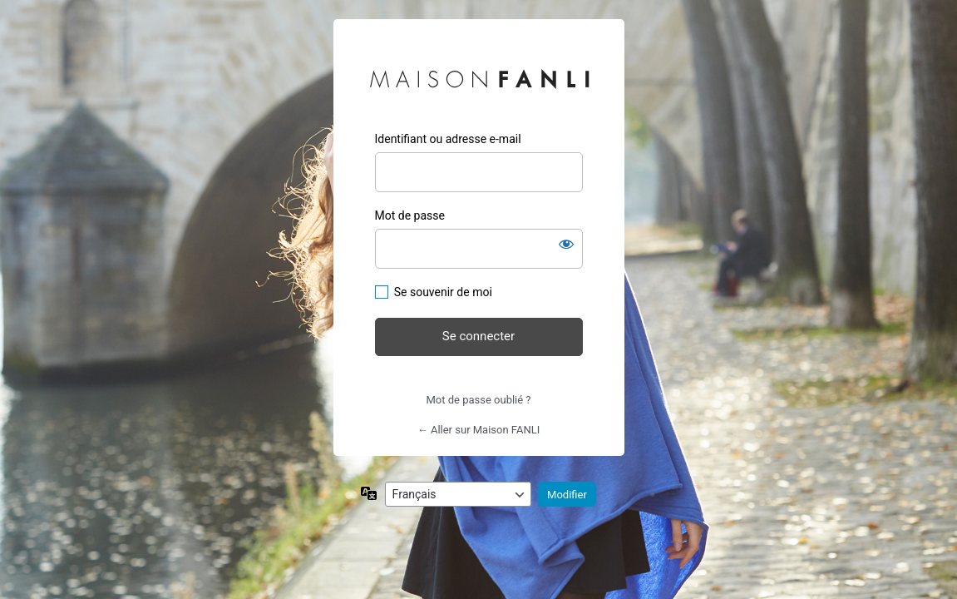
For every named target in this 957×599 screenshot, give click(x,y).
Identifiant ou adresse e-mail (448, 139)
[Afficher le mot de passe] (566, 243)
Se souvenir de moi (443, 292)
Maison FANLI (479, 76)
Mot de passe (410, 215)
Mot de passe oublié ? (478, 400)
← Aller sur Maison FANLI (478, 429)
